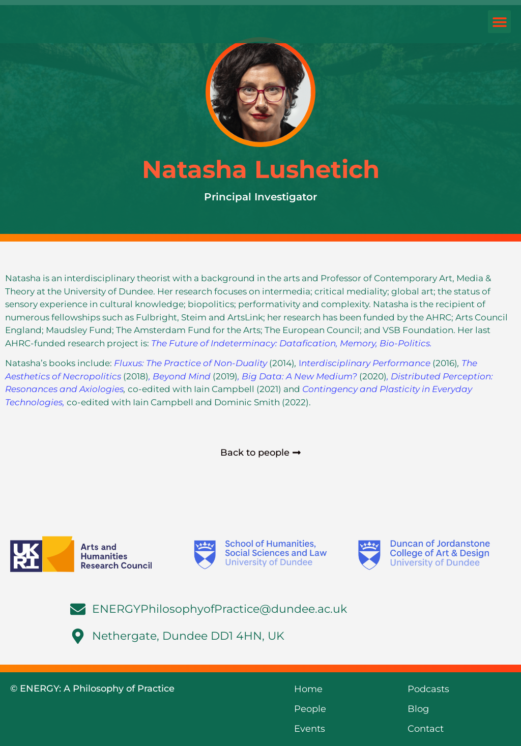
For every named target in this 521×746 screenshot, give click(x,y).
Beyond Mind (183, 376)
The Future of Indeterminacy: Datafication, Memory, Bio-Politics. (291, 343)
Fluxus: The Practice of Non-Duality (191, 363)
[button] (499, 21)
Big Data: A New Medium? (300, 376)
